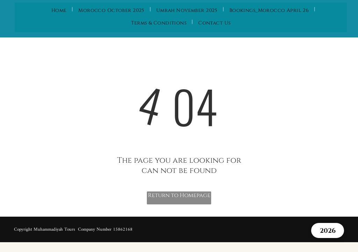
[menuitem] (59, 8)
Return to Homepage (179, 195)
